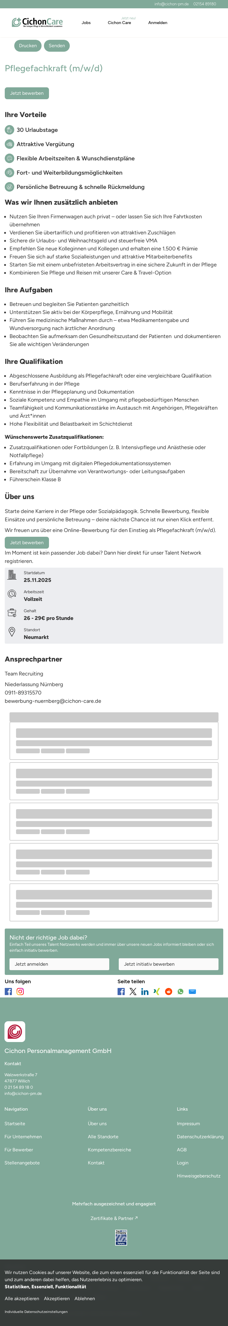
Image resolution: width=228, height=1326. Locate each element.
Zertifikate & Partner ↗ (114, 1218)
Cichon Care (119, 22)
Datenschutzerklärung (200, 1136)
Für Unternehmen (23, 1136)
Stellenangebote (22, 1163)
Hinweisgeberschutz (199, 1176)
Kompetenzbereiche (109, 1150)
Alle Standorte (103, 1136)
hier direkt (129, 553)
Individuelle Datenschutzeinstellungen (36, 1312)
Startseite (14, 1123)
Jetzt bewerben (27, 93)
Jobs (86, 22)
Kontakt (96, 1163)
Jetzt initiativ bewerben (149, 964)
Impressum (188, 1123)
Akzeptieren (57, 1298)
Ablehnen (85, 1298)
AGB (182, 1150)
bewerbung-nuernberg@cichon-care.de (53, 701)
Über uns (97, 1123)
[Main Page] (37, 22)
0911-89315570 (23, 692)
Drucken (28, 45)
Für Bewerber (18, 1150)
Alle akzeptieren (22, 1298)
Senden (57, 45)
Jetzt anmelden (31, 964)
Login (183, 1163)
